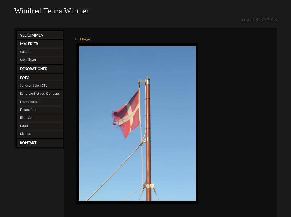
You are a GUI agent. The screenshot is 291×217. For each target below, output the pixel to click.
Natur (24, 126)
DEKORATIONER (34, 68)
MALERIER (29, 43)
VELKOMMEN (31, 35)
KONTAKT (28, 142)
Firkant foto (28, 109)
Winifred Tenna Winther (52, 11)
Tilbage (85, 39)
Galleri (24, 52)
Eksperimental (30, 102)
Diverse (25, 134)
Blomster (26, 117)
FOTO (25, 77)
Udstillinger (28, 60)
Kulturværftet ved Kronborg (39, 93)
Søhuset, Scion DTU (34, 85)
